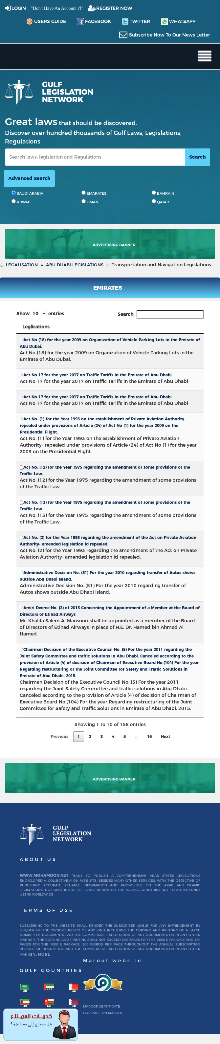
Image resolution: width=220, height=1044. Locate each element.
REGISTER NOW (114, 8)
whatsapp (178, 21)
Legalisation (22, 264)
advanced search (29, 178)
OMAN (90, 201)
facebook (94, 21)
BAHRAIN (163, 193)
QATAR (160, 201)
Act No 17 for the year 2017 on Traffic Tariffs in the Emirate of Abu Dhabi (97, 374)
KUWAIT (21, 201)
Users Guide (46, 21)
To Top (205, 986)
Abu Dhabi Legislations (75, 264)
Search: (161, 314)
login (18, 8)
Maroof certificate (101, 1006)
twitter (136, 21)
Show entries (40, 313)
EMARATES (93, 193)
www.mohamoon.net (44, 875)
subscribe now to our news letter (169, 35)
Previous (59, 736)
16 (149, 736)
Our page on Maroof (103, 1013)
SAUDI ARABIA (27, 193)
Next (165, 736)
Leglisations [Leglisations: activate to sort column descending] (36, 327)
